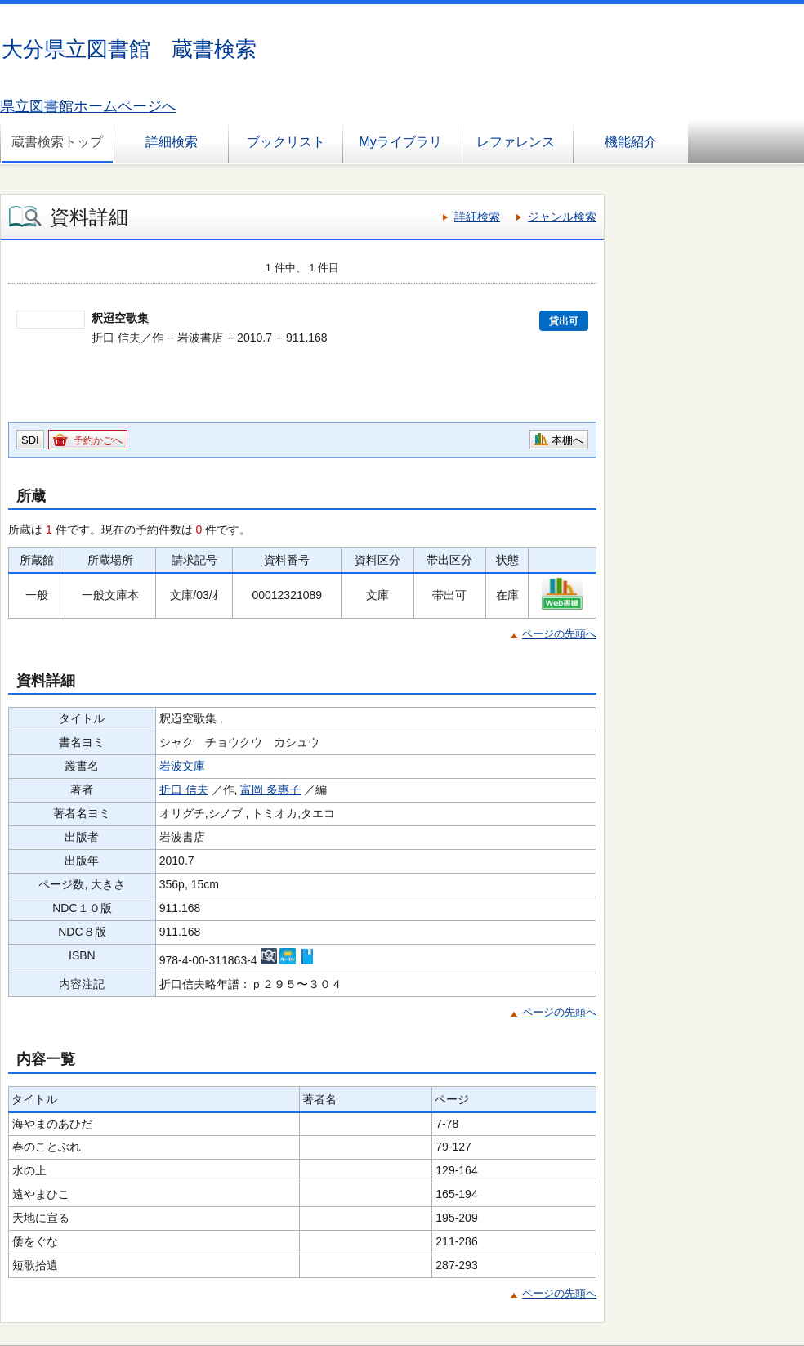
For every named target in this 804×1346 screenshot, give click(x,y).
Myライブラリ (400, 142)
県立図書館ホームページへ (88, 106)
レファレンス (515, 142)
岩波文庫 (182, 765)
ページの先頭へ (559, 634)
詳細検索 (171, 142)
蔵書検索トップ (57, 142)
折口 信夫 (183, 789)
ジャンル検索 (562, 216)
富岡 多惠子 (270, 789)
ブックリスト (286, 142)
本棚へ (567, 440)
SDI (30, 440)
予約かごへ (98, 440)
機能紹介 (631, 142)
